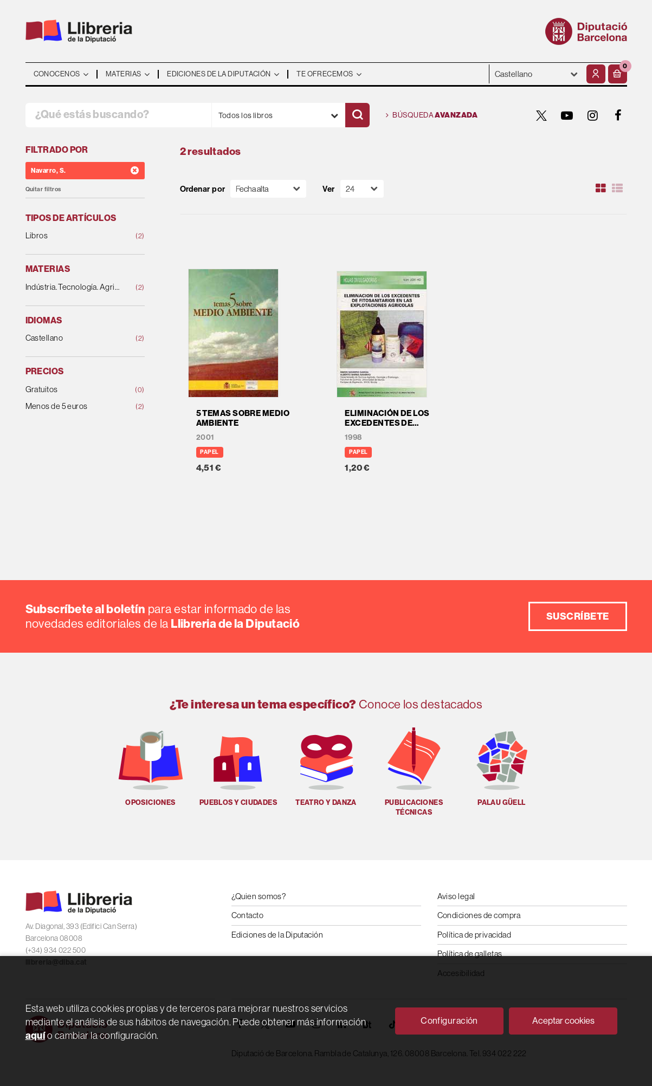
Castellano (74, 338)
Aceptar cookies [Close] (563, 1020)
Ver (328, 189)
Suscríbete (577, 616)
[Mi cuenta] (595, 73)
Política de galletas (469, 953)
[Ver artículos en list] (617, 188)
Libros (74, 236)
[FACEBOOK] (618, 115)
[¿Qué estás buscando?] (118, 115)
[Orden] (268, 189)
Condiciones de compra (479, 915)
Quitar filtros (43, 189)
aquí (35, 1035)
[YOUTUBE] (567, 115)
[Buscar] (357, 115)
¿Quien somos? (258, 896)
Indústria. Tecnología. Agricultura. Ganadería (74, 287)
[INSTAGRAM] (593, 115)
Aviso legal (456, 896)
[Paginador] (362, 189)
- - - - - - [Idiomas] (536, 74)
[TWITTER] (542, 115)
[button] (617, 73)
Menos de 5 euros (74, 406)
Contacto (247, 915)
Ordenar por (202, 189)
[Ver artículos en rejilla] (600, 188)
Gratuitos (74, 389)
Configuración (449, 1020)
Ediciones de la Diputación (277, 934)
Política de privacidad (474, 934)
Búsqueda (432, 115)
